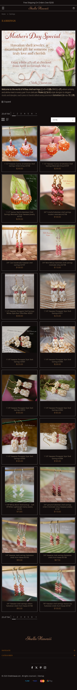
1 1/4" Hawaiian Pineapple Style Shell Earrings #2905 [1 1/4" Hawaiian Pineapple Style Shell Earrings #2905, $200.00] (57, 360)
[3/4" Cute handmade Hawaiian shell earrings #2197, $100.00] (19, 242)
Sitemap (41, 676)
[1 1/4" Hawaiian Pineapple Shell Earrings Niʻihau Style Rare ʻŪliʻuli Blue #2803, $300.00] (19, 291)
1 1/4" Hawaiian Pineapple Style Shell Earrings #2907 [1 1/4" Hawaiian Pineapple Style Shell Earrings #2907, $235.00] (19, 360)
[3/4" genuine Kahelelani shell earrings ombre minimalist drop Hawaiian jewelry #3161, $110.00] (57, 484)
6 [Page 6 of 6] (31, 113)
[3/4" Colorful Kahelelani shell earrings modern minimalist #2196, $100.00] (57, 192)
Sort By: (55, 120)
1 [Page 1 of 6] (13, 113)
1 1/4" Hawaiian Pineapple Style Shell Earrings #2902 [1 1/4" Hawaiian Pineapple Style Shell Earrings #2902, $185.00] (57, 409)
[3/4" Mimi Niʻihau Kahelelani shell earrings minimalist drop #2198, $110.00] (57, 242)
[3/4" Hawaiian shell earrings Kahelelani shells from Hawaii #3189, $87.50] (57, 535)
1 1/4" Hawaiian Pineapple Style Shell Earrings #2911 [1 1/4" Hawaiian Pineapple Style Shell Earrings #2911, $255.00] (57, 312)
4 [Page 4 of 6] (24, 113)
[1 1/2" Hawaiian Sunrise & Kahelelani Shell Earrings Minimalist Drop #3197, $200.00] (57, 143)
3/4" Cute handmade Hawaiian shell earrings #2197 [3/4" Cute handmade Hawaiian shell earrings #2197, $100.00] (19, 264)
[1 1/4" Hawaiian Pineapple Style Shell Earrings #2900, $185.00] (19, 436)
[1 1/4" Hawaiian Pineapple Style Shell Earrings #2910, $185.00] (19, 387)
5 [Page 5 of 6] (28, 113)
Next (36, 114)
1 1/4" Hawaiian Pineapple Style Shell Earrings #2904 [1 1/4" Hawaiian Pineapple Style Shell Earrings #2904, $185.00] (57, 457)
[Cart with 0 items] (73, 8)
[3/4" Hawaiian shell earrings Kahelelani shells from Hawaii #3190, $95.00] (19, 535)
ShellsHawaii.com (14, 676)
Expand (7, 101)
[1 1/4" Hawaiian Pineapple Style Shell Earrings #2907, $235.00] (19, 339)
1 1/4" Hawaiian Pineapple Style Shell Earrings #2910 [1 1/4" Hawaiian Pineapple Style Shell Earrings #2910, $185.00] (19, 409)
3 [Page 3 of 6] (21, 113)
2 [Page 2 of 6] (17, 113)
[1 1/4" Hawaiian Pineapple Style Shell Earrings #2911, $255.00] (57, 291)
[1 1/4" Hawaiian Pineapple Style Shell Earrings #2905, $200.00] (57, 339)
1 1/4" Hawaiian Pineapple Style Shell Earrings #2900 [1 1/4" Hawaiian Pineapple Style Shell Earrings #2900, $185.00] (19, 457)
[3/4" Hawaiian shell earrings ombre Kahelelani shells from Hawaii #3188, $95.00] (19, 583)
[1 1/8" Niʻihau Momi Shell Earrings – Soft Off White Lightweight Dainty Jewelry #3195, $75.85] (19, 484)
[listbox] (67, 119)
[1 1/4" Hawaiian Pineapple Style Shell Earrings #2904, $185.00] (57, 436)
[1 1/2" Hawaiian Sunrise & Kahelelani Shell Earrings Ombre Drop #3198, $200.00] (19, 143)
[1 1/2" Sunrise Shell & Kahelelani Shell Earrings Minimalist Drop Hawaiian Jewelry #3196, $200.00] (19, 192)
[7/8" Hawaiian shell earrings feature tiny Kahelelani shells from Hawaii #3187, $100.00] (57, 583)
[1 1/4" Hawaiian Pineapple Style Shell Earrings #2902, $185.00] (57, 387)
